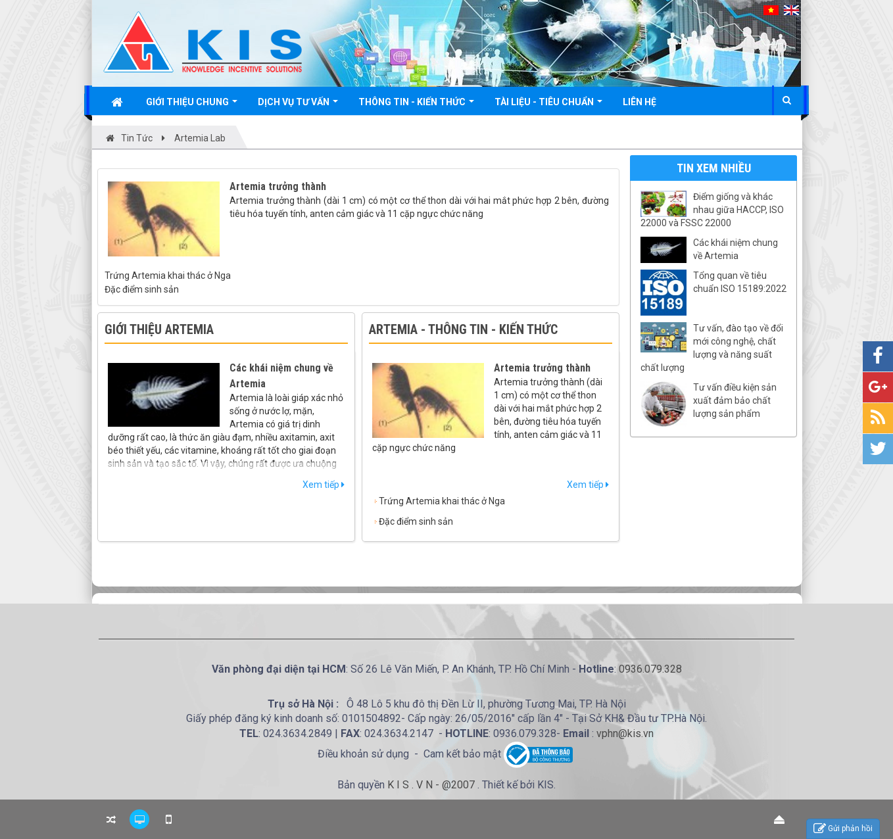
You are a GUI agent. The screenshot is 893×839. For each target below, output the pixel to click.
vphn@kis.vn (625, 733)
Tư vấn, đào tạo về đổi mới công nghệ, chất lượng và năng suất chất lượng (711, 348)
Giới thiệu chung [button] (191, 105)
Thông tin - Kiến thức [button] (416, 105)
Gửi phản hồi (843, 829)
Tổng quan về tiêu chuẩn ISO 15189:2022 (739, 282)
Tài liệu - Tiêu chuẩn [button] (548, 105)
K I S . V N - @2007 (432, 785)
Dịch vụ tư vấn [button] (298, 105)
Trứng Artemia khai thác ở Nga (168, 275)
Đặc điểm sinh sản (142, 289)
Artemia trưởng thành (277, 186)
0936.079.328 (650, 669)
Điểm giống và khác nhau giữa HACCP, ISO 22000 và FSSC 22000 (712, 209)
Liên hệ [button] (639, 102)
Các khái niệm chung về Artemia (735, 249)
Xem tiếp (323, 484)
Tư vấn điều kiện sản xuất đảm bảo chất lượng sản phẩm (735, 400)
